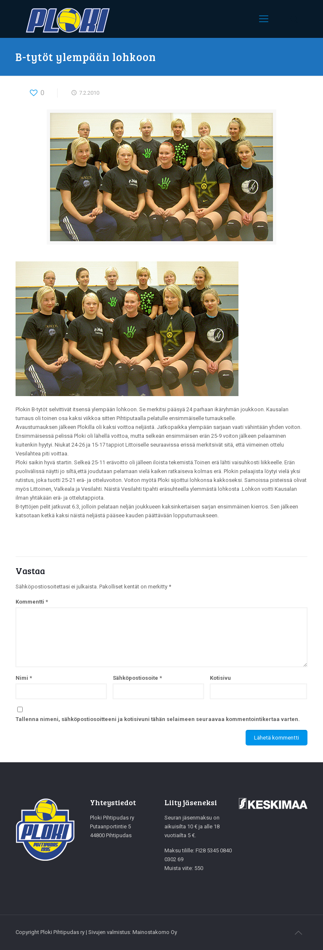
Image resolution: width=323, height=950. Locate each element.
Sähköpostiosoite (137, 678)
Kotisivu (220, 678)
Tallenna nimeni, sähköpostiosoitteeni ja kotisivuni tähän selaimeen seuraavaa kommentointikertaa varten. (158, 719)
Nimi (24, 678)
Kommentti (32, 602)
